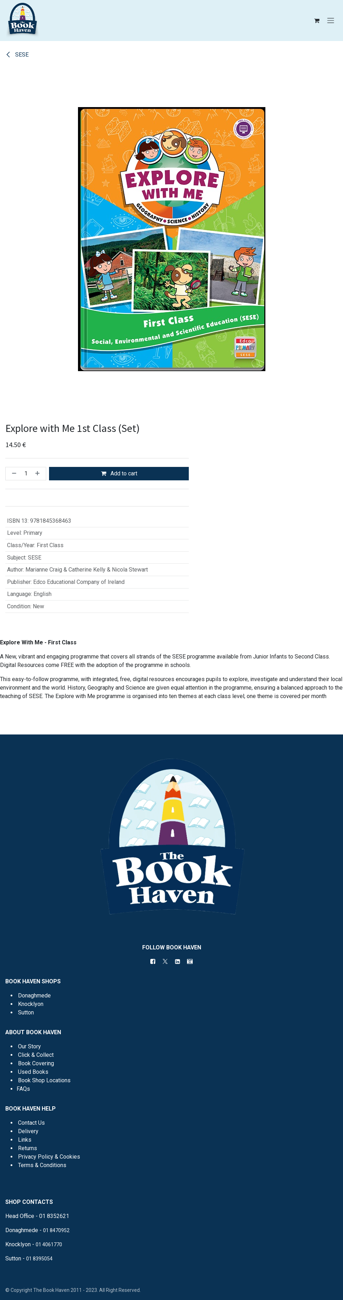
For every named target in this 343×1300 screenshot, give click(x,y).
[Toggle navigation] (331, 20)
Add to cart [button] (119, 473)
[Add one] (39, 473)
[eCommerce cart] (316, 20)
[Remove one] (13, 473)
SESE (17, 54)
